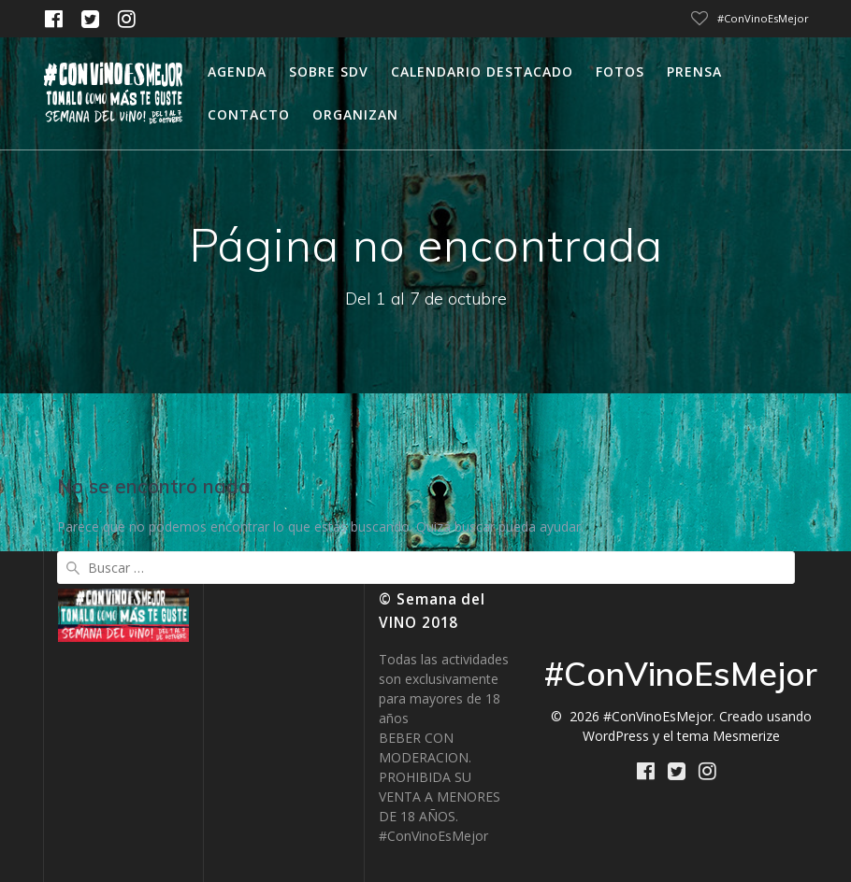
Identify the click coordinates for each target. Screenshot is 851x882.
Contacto (249, 114)
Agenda (237, 71)
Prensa (694, 71)
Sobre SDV (328, 71)
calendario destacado (482, 71)
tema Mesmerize (728, 736)
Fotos (620, 71)
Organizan (355, 114)
